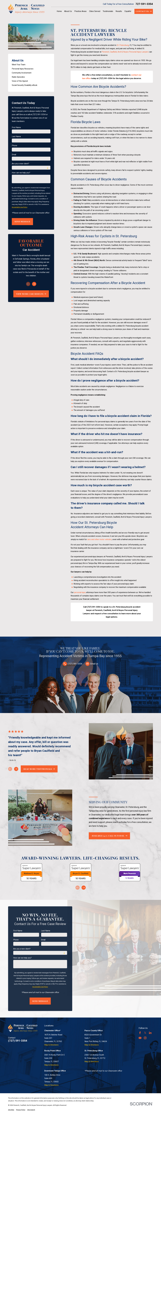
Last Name (16, 136)
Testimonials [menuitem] (108, 11)
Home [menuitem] (59, 11)
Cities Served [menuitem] (94, 11)
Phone (14, 146)
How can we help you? (21, 173)
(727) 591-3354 (17, 1040)
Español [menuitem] (128, 11)
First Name (16, 127)
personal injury (80, 592)
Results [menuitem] (119, 11)
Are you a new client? (20, 164)
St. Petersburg (123, 45)
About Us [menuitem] (68, 11)
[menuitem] (31, 65)
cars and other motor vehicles (99, 539)
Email (14, 155)
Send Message (22, 221)
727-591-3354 (144, 4)
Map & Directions (51, 1045)
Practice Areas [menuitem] (80, 11)
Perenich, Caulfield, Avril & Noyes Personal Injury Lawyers (125, 52)
